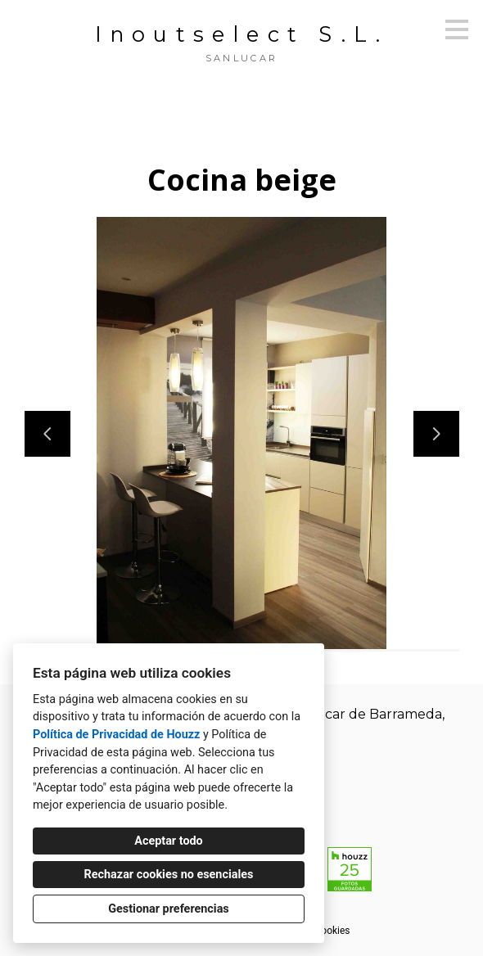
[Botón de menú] (456, 29)
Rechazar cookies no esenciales (169, 875)
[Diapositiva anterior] (47, 434)
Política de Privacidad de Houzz (116, 735)
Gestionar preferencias (168, 909)
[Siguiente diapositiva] (436, 434)
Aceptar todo (168, 841)
